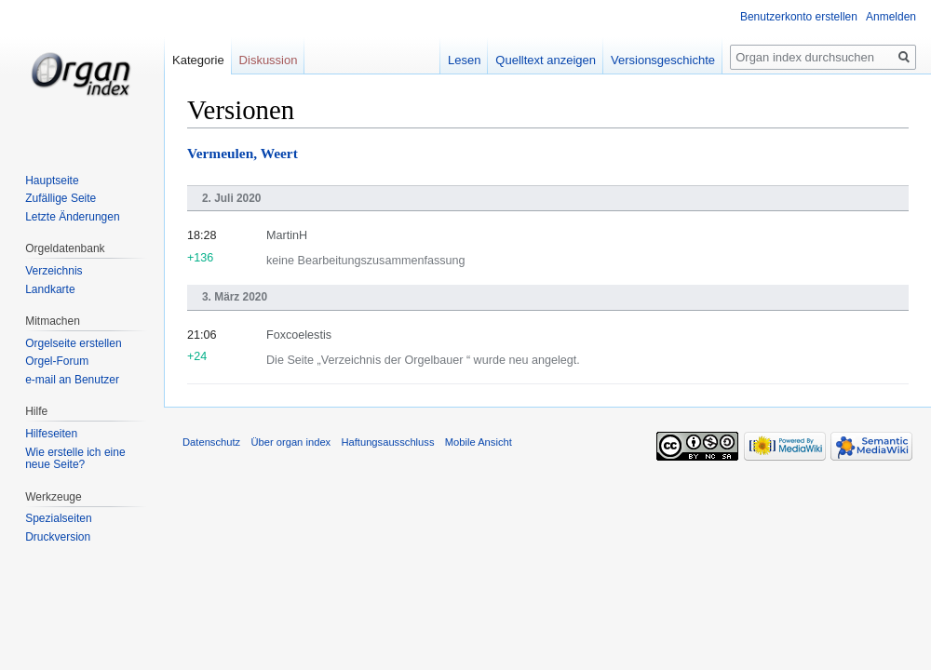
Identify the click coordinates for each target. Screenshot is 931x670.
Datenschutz (211, 442)
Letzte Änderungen (72, 216)
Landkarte (49, 289)
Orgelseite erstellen (73, 343)
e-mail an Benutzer (72, 379)
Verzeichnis (53, 270)
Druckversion (57, 536)
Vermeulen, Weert (242, 153)
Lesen (464, 60)
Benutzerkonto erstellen (798, 16)
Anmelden (891, 16)
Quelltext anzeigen (545, 60)
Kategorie (198, 60)
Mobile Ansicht (478, 442)
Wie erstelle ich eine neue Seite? (75, 459)
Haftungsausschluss (387, 442)
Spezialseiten (58, 518)
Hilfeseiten (51, 433)
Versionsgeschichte (663, 60)
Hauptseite (51, 180)
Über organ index (290, 442)
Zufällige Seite (60, 198)
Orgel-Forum (56, 361)
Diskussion (268, 60)
